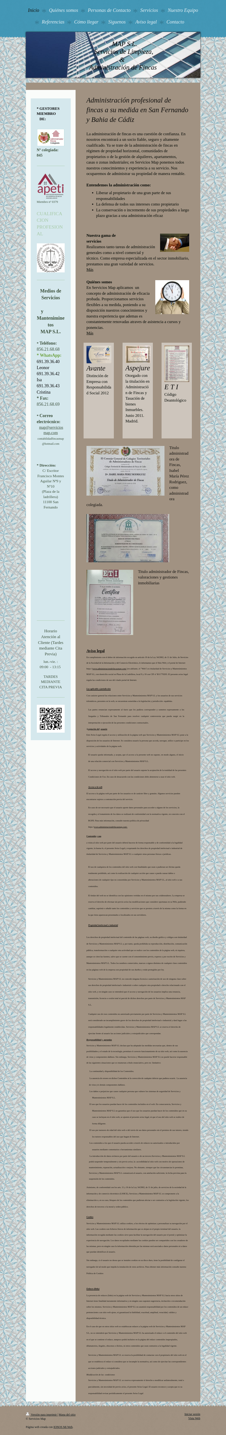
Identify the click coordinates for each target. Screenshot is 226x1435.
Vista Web (194, 1418)
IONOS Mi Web (63, 1427)
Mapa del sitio (67, 1414)
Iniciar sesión (192, 1414)
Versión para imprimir (42, 1414)
